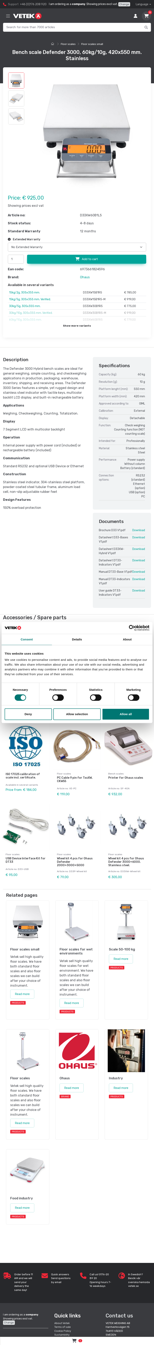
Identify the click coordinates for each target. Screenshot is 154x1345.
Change (124, 4)
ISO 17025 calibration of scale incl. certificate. (23, 775)
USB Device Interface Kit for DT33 (26, 860)
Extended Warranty (24, 239)
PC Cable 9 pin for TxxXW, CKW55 (75, 779)
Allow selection (77, 714)
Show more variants (77, 325)
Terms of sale (62, 1326)
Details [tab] (77, 639)
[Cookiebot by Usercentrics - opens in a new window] (131, 628)
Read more (22, 994)
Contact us (119, 1316)
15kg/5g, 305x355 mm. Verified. (30, 299)
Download (138, 530)
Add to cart (86, 259)
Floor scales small (92, 44)
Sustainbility (62, 1334)
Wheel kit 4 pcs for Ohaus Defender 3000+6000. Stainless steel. (126, 862)
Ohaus (85, 277)
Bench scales (116, 773)
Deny (28, 714)
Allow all (126, 714)
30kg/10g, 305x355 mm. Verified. (31, 313)
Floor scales (68, 44)
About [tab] (127, 639)
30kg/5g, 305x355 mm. (25, 306)
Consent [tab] (27, 639)
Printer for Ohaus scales (125, 777)
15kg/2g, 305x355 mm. (24, 292)
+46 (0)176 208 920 (33, 4)
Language (142, 4)
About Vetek (62, 1323)
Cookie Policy (62, 1330)
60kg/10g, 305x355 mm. (25, 319)
